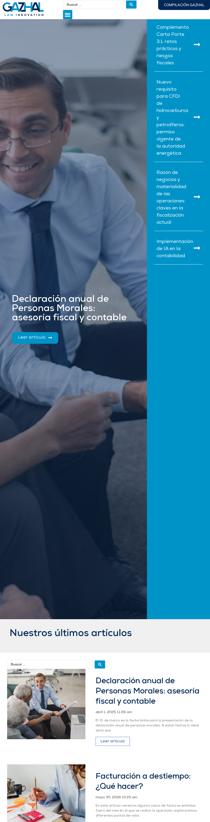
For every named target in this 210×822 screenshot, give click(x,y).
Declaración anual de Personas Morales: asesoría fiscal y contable (148, 691)
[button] (67, 14)
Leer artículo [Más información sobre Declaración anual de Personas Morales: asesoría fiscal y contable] (113, 741)
